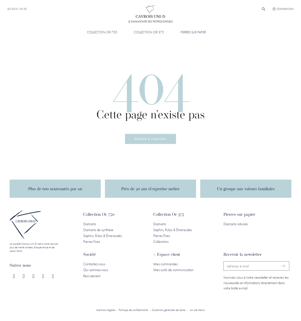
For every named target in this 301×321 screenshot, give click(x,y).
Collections (160, 241)
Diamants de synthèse (98, 229)
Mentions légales (105, 310)
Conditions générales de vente (168, 310)
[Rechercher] (263, 9)
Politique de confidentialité (133, 310)
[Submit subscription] (283, 266)
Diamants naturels (235, 223)
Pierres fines (91, 241)
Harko (201, 310)
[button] (150, 139)
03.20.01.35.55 (17, 9)
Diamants (89, 223)
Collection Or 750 (98, 215)
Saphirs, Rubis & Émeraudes (102, 235)
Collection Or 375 (168, 215)
